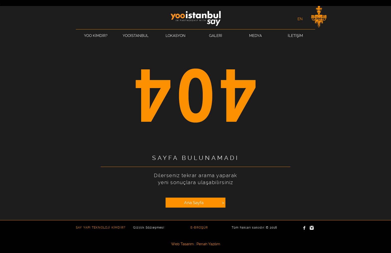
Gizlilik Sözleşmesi (148, 227)
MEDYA (255, 35)
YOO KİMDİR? (95, 35)
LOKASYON (176, 35)
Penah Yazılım (208, 244)
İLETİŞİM (295, 35)
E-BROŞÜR (199, 227)
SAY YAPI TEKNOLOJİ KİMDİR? (100, 227)
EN (300, 19)
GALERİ (215, 35)
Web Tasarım (182, 244)
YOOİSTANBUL (136, 35)
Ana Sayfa (204, 203)
